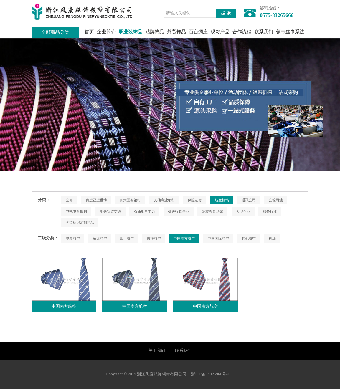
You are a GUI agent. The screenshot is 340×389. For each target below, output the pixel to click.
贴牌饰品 (154, 31)
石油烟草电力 (144, 211)
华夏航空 (73, 238)
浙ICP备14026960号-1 (210, 374)
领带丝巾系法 (290, 31)
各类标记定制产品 (80, 223)
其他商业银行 (164, 200)
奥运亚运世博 (96, 200)
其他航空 (249, 238)
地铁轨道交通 (110, 211)
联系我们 (263, 31)
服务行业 (270, 211)
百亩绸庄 (198, 31)
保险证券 (195, 200)
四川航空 (127, 238)
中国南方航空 (184, 238)
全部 (69, 200)
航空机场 (222, 200)
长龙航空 (100, 238)
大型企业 (243, 211)
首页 (89, 31)
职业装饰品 (130, 31)
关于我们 (156, 350)
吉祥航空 (154, 238)
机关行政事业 (178, 211)
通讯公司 (249, 200)
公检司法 (276, 200)
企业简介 (106, 31)
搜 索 (226, 13)
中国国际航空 (218, 238)
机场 (272, 238)
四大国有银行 (130, 200)
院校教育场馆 (212, 211)
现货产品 (220, 31)
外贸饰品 (176, 31)
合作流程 (241, 31)
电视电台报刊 (76, 211)
